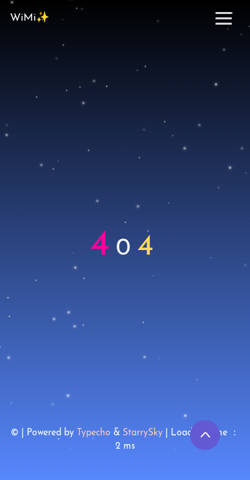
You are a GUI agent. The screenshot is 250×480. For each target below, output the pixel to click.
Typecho (94, 433)
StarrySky (143, 433)
